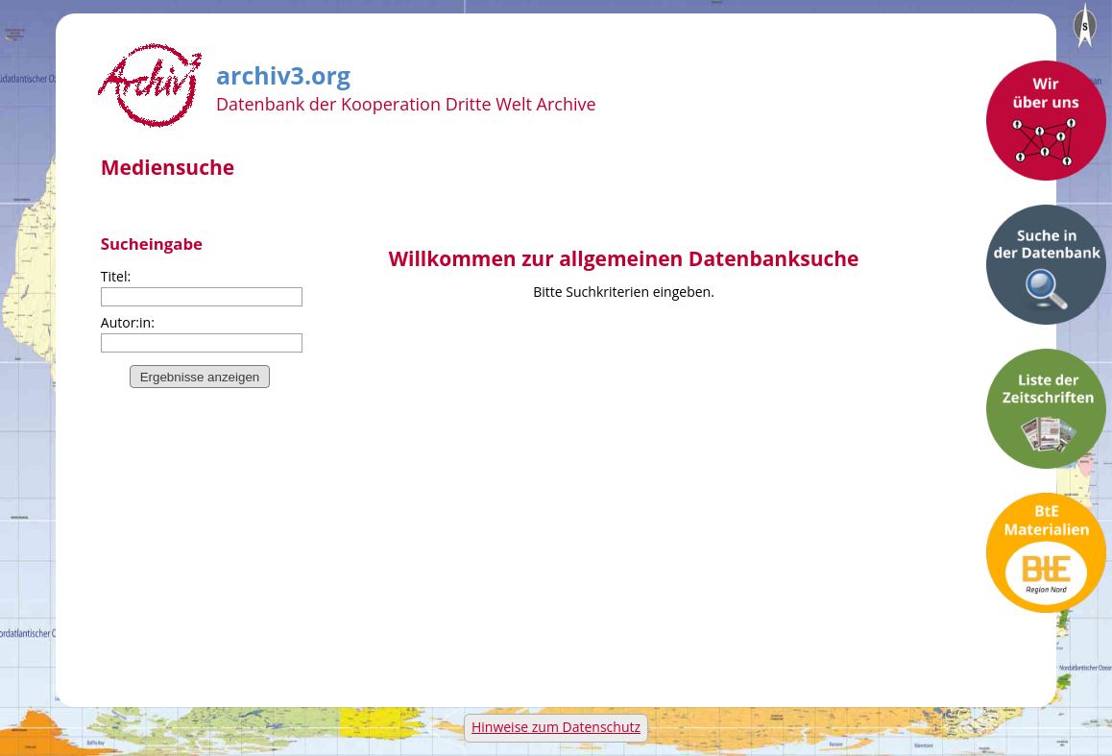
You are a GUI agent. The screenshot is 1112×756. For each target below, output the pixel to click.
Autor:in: (128, 322)
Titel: (116, 276)
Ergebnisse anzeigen (199, 377)
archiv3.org (283, 72)
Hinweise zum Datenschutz (556, 727)
